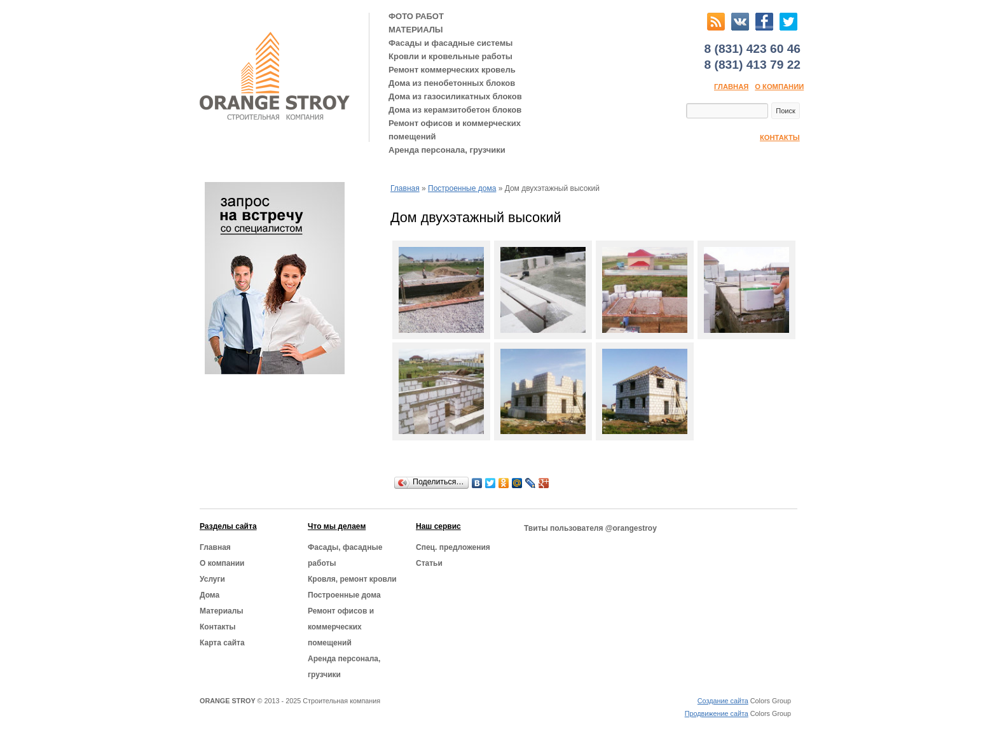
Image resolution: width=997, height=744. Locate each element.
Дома (209, 595)
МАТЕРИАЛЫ (415, 29)
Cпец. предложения (453, 547)
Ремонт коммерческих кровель (452, 69)
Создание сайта (723, 701)
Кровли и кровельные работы (450, 56)
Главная (731, 86)
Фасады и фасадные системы (450, 43)
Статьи (429, 563)
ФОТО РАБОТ (416, 16)
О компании (779, 86)
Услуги (212, 579)
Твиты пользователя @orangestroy (590, 528)
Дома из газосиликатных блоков (455, 96)
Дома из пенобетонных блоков (451, 83)
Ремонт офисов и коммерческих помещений (454, 129)
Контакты (780, 137)
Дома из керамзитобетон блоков (454, 110)
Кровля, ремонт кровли (352, 579)
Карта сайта (222, 642)
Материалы (222, 611)
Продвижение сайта (716, 713)
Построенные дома (462, 188)
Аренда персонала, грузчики (446, 150)
